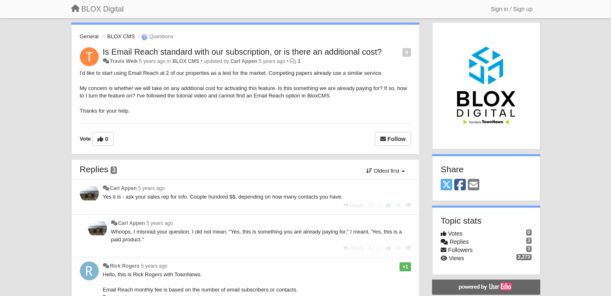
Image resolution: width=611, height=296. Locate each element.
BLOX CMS (121, 36)
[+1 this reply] (388, 205)
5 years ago (151, 188)
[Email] (473, 185)
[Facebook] (460, 185)
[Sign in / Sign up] (512, 9)
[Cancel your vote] (398, 205)
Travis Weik (124, 61)
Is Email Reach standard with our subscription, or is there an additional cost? (242, 51)
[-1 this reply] (408, 205)
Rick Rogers (124, 266)
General (89, 36)
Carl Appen (243, 61)
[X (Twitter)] (446, 185)
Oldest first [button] (385, 171)
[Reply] (353, 205)
